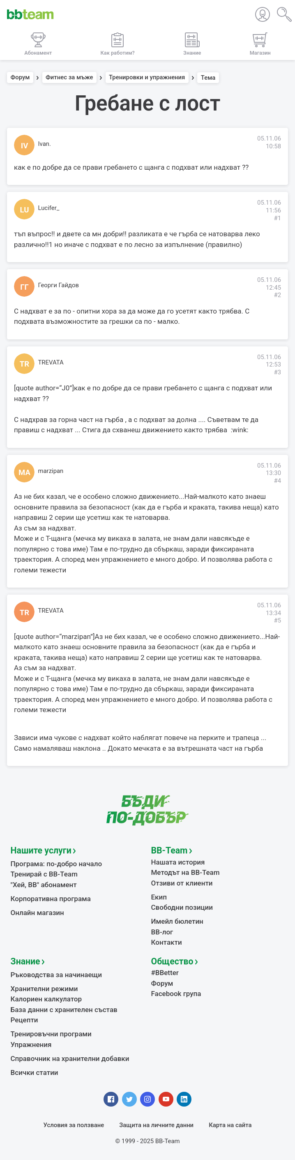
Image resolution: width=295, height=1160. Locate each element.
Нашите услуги (41, 850)
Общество (172, 961)
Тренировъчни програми (51, 1034)
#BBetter (165, 973)
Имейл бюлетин (177, 921)
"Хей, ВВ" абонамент (44, 885)
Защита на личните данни (156, 1125)
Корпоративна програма (51, 899)
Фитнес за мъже (69, 77)
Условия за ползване (74, 1125)
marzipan (51, 471)
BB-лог (162, 932)
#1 (277, 218)
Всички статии (34, 1072)
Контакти (166, 942)
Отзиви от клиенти (182, 883)
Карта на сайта (230, 1125)
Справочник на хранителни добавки (70, 1058)
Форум (20, 77)
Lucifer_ (49, 208)
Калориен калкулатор (46, 999)
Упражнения (31, 1044)
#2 (277, 295)
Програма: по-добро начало (56, 864)
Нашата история (178, 862)
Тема (208, 77)
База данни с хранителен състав (64, 1009)
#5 (277, 620)
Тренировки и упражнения (147, 77)
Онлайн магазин (37, 913)
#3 (277, 372)
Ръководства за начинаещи (56, 975)
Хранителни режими (44, 989)
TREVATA (51, 362)
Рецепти (24, 1020)
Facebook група (176, 993)
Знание (25, 961)
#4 (277, 480)
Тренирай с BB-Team (44, 874)
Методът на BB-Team (185, 872)
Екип (159, 897)
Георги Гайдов (58, 285)
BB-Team (169, 850)
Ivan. (44, 144)
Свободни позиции (182, 907)
